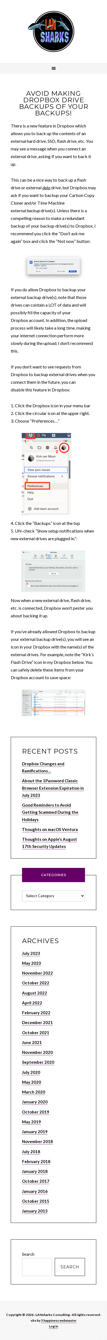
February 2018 (36, 1161)
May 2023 (31, 963)
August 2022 (34, 992)
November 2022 (37, 972)
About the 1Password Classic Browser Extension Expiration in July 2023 (53, 788)
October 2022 (35, 982)
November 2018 (37, 1141)
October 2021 (35, 1032)
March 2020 (33, 1091)
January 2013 (35, 1210)
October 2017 (35, 1181)
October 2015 (35, 1201)
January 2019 (35, 1131)
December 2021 (37, 1022)
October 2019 (35, 1111)
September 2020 (38, 1062)
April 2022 (32, 1002)
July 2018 (31, 1151)
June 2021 (32, 1042)
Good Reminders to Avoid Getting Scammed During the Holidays (50, 812)
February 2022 (36, 1012)
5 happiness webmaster (58, 1320)
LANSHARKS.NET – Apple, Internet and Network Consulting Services (53, 31)
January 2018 (35, 1171)
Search (28, 1254)
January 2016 (35, 1191)
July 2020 (31, 1072)
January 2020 (35, 1101)
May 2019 (31, 1121)
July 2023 (31, 953)
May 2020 (31, 1082)
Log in (53, 1326)
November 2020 (37, 1052)
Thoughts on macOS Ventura (50, 829)
